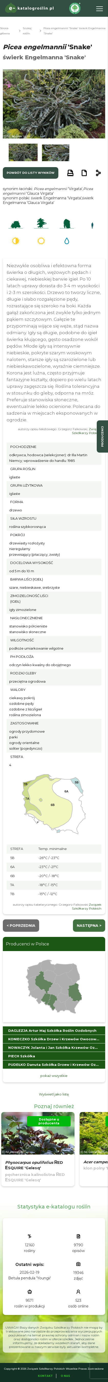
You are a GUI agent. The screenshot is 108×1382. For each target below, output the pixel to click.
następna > (89, 925)
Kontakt (45, 1376)
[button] (23, 153)
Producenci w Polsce (27, 944)
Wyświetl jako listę (54, 1094)
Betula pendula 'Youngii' (29, 1278)
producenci (102, 436)
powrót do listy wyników (31, 173)
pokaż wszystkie (54, 1076)
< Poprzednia (21, 925)
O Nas (65, 1376)
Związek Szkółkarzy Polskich (86, 431)
